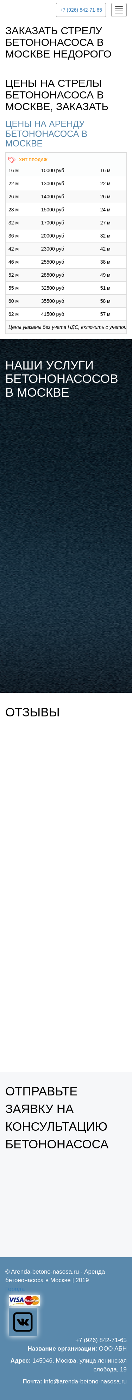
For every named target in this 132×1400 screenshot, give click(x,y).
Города (15, 1289)
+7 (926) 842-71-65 (81, 10)
